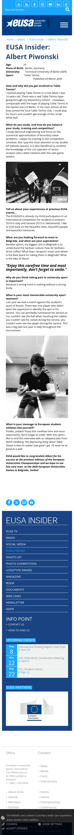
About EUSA (16, 792)
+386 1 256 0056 (18, 783)
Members (14, 802)
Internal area (48, 781)
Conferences (48, 807)
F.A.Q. (44, 776)
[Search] (29, 9)
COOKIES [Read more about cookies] (9, 824)
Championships (50, 802)
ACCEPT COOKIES (14, 828)
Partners (13, 807)
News (44, 766)
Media (44, 771)
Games (44, 797)
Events (44, 792)
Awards (13, 797)
